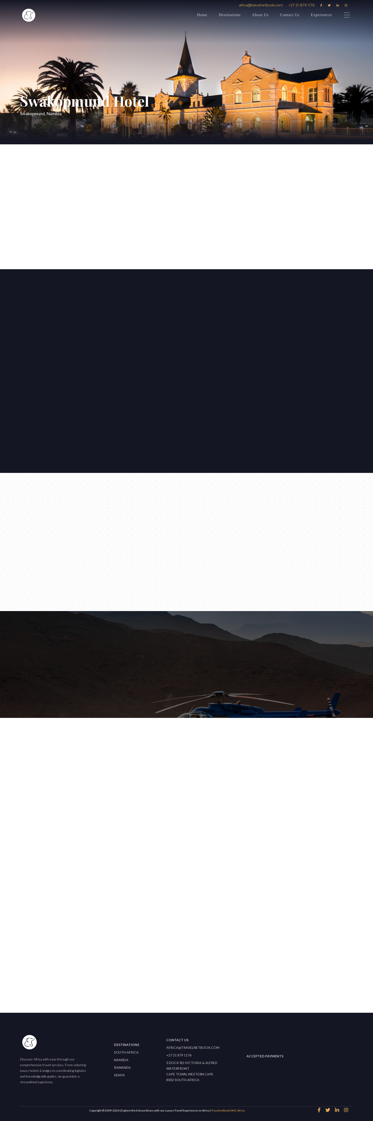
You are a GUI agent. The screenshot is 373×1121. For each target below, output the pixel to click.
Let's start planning (48, 381)
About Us (260, 15)
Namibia (121, 1060)
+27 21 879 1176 (301, 5)
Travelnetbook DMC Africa (228, 1110)
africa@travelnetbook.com (261, 5)
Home (202, 15)
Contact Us (289, 15)
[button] (145, 316)
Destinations (229, 15)
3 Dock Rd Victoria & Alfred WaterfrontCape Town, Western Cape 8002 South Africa (191, 1071)
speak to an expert (146, 241)
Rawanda (122, 1067)
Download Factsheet (220, 241)
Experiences (321, 15)
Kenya (119, 1075)
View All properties (184, 985)
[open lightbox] (188, 368)
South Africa (126, 1052)
